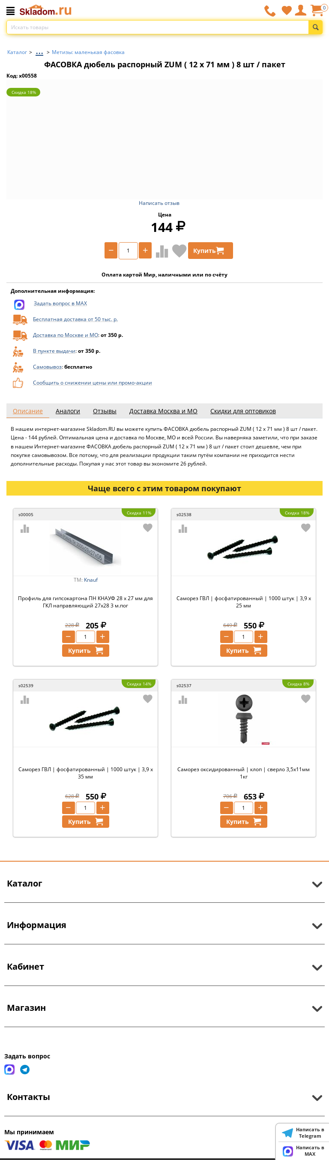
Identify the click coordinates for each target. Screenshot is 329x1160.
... (39, 50)
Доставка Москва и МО (163, 411)
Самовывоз (47, 366)
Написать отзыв (159, 203)
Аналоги (68, 411)
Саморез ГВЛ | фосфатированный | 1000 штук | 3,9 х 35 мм (85, 773)
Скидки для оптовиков (243, 411)
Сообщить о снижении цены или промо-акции (92, 382)
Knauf (91, 579)
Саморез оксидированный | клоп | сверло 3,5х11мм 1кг (243, 773)
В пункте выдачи (54, 351)
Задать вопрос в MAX (60, 303)
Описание (28, 411)
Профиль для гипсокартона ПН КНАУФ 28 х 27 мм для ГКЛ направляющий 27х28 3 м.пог (85, 602)
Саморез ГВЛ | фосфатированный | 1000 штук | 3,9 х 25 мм (243, 602)
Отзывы (105, 411)
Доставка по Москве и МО (65, 335)
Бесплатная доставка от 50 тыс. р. (75, 319)
